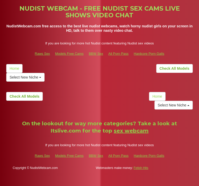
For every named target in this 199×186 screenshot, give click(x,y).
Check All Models (174, 68)
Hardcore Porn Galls (149, 54)
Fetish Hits (141, 168)
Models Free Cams (69, 54)
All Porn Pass (118, 54)
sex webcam (131, 131)
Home (14, 68)
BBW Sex (96, 54)
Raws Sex (42, 54)
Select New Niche (25, 77)
